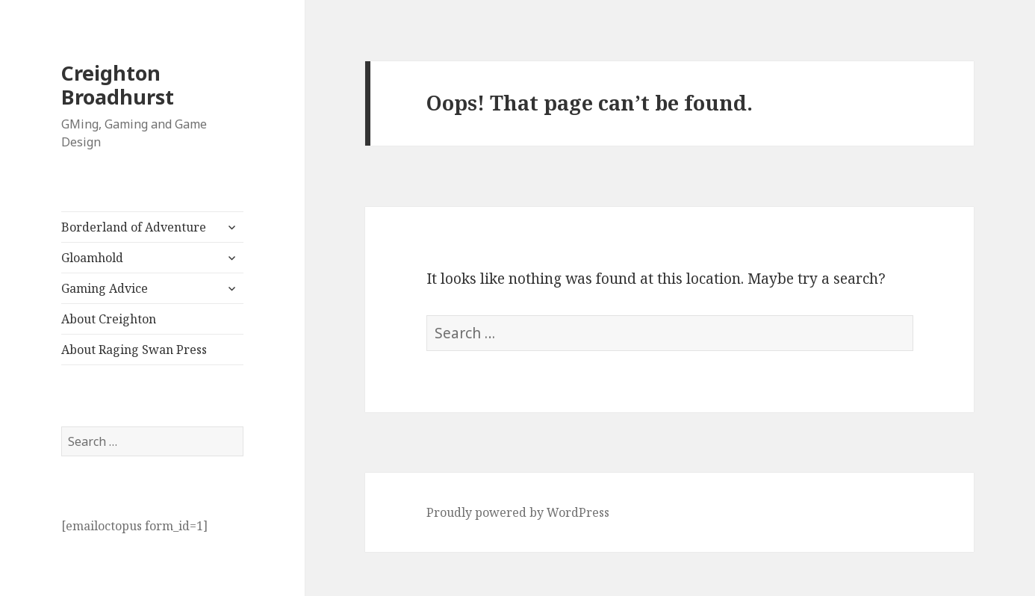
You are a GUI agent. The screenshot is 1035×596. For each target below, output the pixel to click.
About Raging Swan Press (134, 349)
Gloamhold (92, 257)
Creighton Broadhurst (117, 85)
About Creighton (108, 319)
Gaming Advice (104, 288)
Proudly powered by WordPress (517, 512)
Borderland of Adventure (133, 227)
